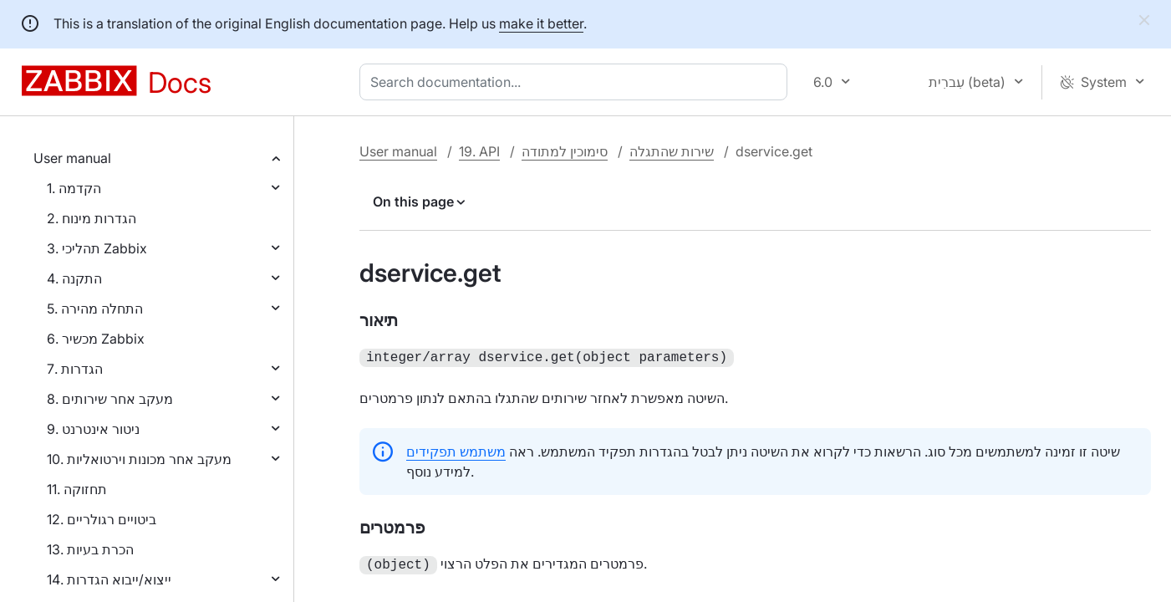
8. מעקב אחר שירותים (110, 398)
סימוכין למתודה (565, 151)
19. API (479, 151)
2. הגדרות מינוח (91, 218)
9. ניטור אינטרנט (93, 429)
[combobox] (576, 82)
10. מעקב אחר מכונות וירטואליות (139, 459)
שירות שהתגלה (671, 151)
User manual (72, 158)
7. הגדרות (75, 368)
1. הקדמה (74, 188)
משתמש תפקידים (456, 449)
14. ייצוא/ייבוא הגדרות (109, 579)
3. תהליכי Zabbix (97, 248)
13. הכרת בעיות (90, 549)
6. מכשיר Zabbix (96, 338)
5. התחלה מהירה (95, 308)
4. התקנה (74, 278)
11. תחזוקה (77, 489)
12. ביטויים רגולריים (101, 519)
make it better (541, 23)
